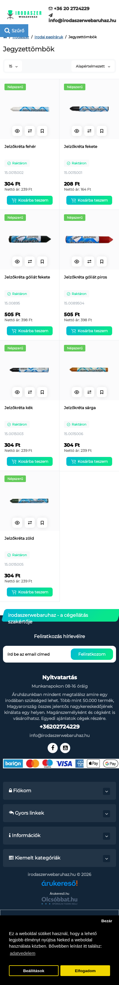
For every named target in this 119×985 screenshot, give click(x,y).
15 (13, 66)
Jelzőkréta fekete (80, 146)
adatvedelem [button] (22, 953)
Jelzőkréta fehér (20, 146)
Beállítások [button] (33, 971)
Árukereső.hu (59, 893)
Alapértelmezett (93, 66)
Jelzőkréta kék (18, 407)
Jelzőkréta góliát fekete (27, 277)
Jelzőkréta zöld (19, 538)
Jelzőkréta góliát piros (85, 277)
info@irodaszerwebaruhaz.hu (82, 18)
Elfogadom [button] (85, 971)
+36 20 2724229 (69, 8)
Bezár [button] (106, 921)
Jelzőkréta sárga (80, 407)
